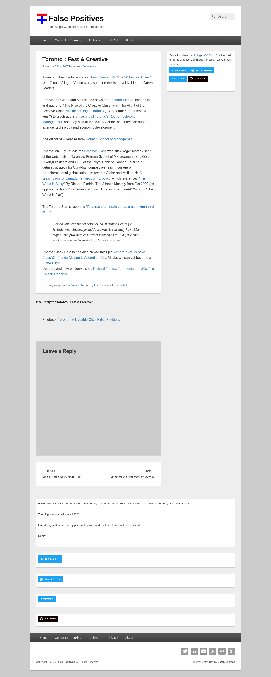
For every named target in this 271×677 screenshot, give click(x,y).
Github (231, 651)
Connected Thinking (68, 40)
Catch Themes (226, 662)
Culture (75, 285)
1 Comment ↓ (88, 66)
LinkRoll (112, 40)
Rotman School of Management (109, 139)
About (129, 40)
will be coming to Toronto (85, 111)
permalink (122, 285)
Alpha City (50, 263)
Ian (74, 66)
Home (43, 40)
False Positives (76, 18)
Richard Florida (121, 100)
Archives (94, 40)
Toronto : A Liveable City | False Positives (89, 319)
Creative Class (95, 151)
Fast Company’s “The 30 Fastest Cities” (121, 77)
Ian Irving (195, 55)
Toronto (85, 285)
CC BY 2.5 (210, 55)
